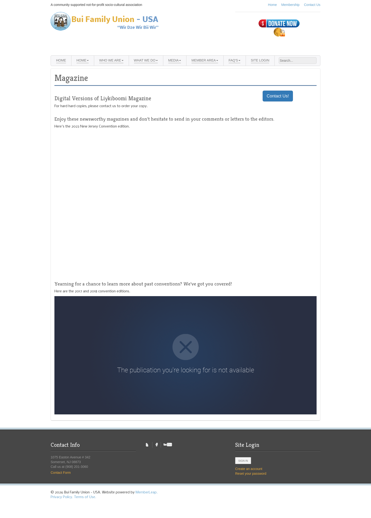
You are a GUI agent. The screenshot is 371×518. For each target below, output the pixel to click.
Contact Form (61, 472)
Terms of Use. (85, 497)
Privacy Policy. (62, 497)
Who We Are (111, 60)
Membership (290, 5)
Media (174, 60)
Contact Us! (278, 96)
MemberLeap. (147, 492)
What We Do (146, 60)
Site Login (260, 60)
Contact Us (312, 5)
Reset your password (250, 473)
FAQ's (234, 60)
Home (272, 5)
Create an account (248, 469)
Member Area (204, 60)
